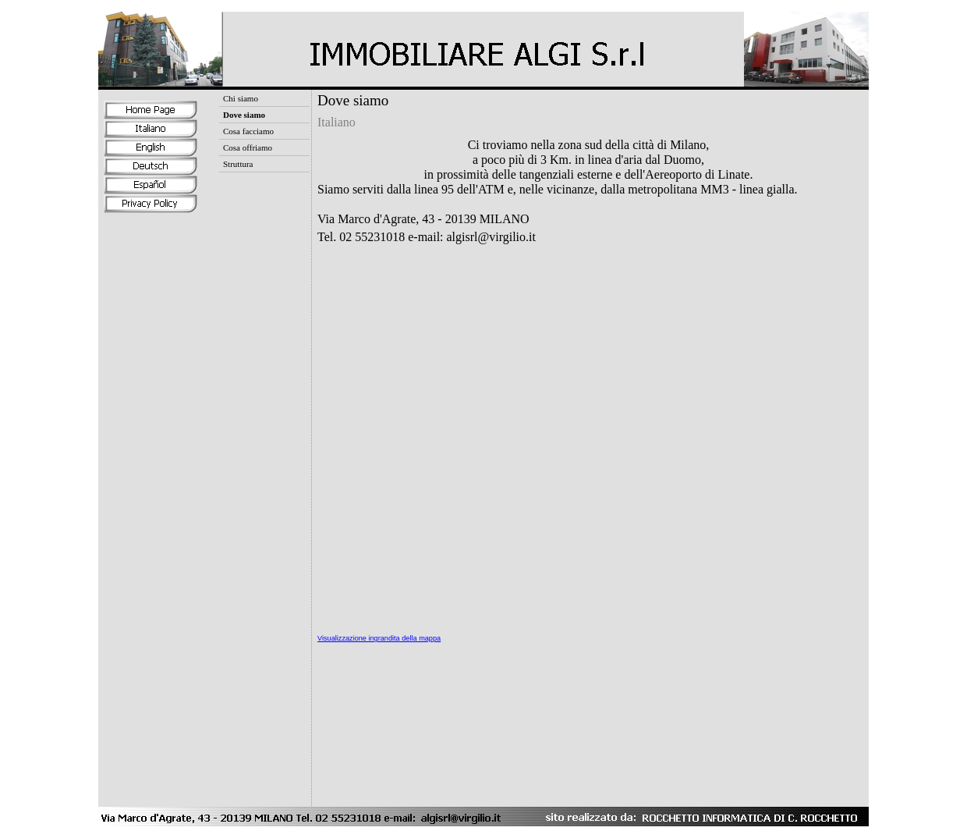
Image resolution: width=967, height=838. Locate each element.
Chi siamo (240, 98)
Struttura (238, 164)
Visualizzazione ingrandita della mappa (379, 638)
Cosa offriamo (247, 147)
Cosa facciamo (248, 131)
